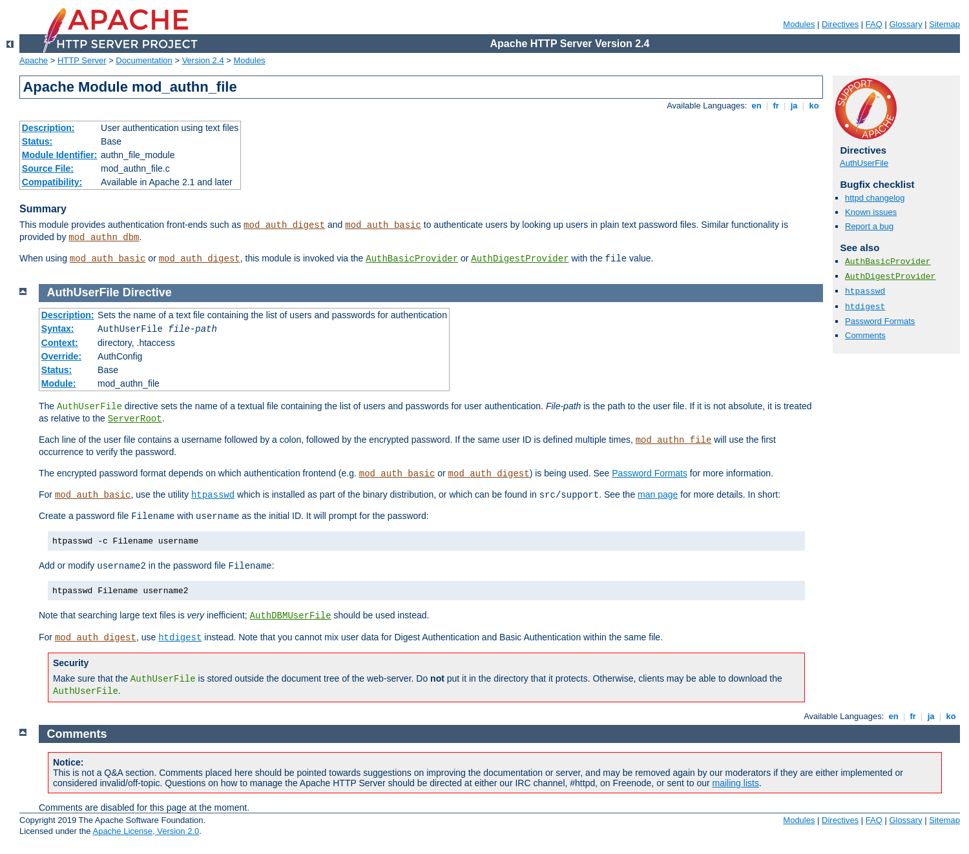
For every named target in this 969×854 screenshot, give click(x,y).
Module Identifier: (60, 155)
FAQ (874, 24)
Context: (59, 343)
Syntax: (57, 328)
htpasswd (865, 291)
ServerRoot (135, 419)
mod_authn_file (674, 440)
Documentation (144, 60)
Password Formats (880, 321)
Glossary (905, 24)
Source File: (48, 168)
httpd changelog (875, 198)
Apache (33, 60)
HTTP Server (82, 60)
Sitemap (944, 24)
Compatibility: (52, 182)
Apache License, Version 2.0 (145, 831)
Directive (147, 292)
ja (794, 105)
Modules (799, 24)
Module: (58, 383)
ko (814, 105)
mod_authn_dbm (103, 237)
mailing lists (736, 783)
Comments (865, 335)
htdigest (865, 307)
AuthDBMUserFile (290, 616)
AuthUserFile (864, 163)
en (756, 105)
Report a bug (869, 226)
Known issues (871, 212)
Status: (37, 141)
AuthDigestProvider (519, 259)
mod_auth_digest (284, 225)
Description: (48, 128)
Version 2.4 (203, 60)
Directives (840, 24)
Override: (61, 356)
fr (776, 105)
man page (658, 494)
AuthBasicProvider (412, 259)
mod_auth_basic (383, 225)
